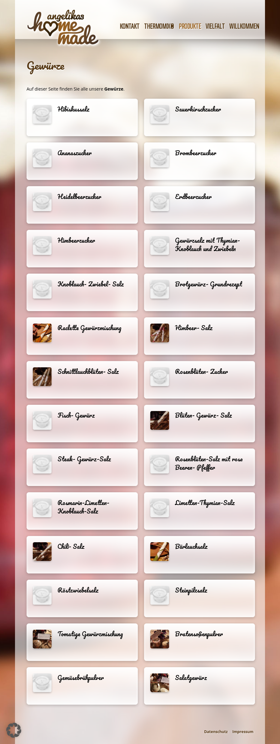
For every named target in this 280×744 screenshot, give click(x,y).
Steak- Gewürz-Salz (84, 459)
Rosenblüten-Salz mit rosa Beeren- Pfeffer (209, 463)
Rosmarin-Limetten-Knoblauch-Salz (83, 506)
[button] (14, 730)
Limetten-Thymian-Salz (205, 502)
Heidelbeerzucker (79, 196)
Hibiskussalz (73, 109)
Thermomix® (159, 26)
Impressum (243, 731)
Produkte (190, 26)
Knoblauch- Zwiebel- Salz (91, 284)
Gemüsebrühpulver (81, 677)
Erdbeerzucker (193, 196)
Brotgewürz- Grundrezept (208, 284)
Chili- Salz (71, 546)
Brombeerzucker (195, 153)
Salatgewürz (191, 677)
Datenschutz (216, 731)
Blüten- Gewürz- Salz (203, 415)
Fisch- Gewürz (76, 415)
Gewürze (45, 65)
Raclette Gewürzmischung (89, 328)
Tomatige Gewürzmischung (90, 634)
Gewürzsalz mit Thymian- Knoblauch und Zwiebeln (207, 244)
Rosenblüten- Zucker (201, 371)
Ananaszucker (75, 153)
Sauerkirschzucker (198, 109)
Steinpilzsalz (191, 590)
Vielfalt (215, 26)
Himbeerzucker (76, 240)
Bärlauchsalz (191, 546)
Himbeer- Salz (193, 328)
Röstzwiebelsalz (78, 590)
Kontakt (129, 26)
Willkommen (244, 26)
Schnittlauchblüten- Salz (88, 371)
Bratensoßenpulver (199, 634)
